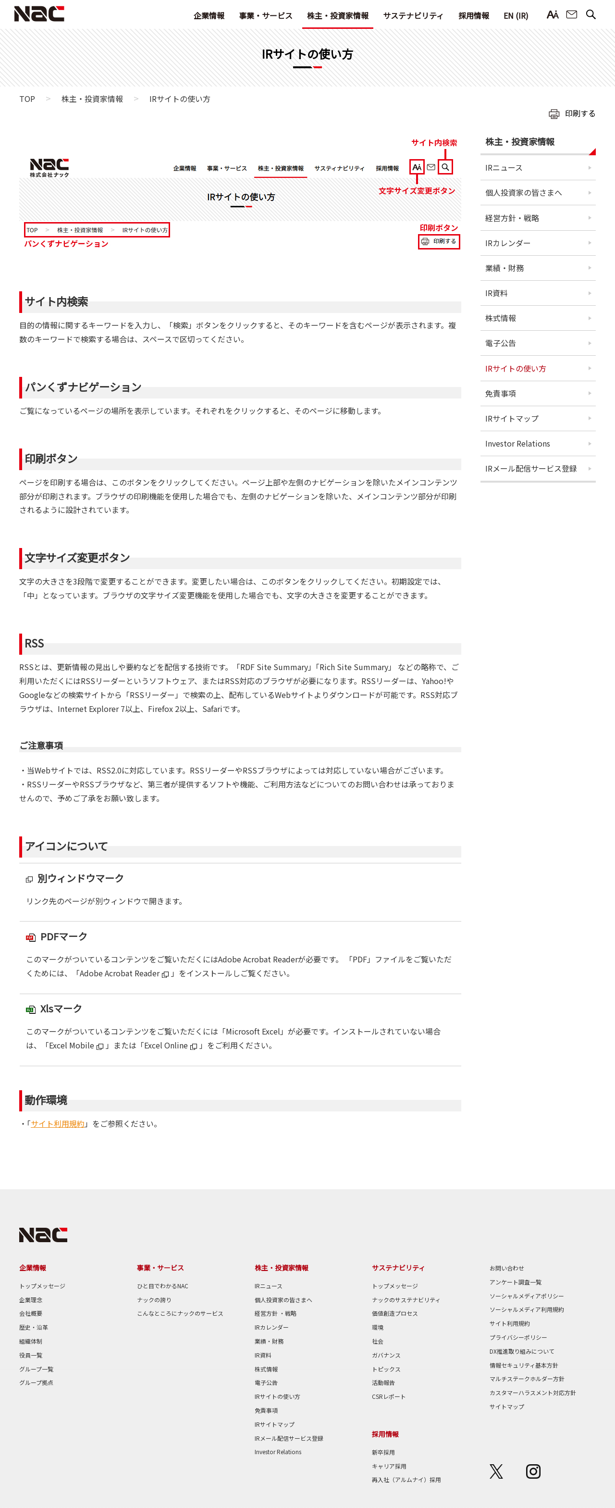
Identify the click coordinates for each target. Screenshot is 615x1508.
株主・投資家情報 (338, 15)
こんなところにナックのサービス (180, 1313)
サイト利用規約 (58, 1123)
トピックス (386, 1369)
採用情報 (473, 15)
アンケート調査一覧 (515, 1282)
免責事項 (500, 393)
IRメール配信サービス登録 (531, 468)
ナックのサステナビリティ (406, 1300)
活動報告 (383, 1382)
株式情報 (500, 318)
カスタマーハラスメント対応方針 (533, 1392)
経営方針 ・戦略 (275, 1313)
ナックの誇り (154, 1300)
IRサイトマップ (512, 418)
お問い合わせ (571, 15)
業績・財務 (504, 268)
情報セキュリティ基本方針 (524, 1365)
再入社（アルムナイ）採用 (406, 1479)
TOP (27, 98)
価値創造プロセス (395, 1313)
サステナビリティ (413, 15)
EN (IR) (516, 15)
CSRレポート (389, 1396)
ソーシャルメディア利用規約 (527, 1309)
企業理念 (30, 1300)
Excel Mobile (71, 1045)
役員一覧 (30, 1355)
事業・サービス (266, 15)
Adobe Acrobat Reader (120, 973)
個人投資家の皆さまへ (523, 192)
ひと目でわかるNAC (162, 1286)
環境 (377, 1327)
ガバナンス (386, 1355)
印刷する (580, 113)
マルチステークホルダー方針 (527, 1378)
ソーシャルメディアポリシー (527, 1296)
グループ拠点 (36, 1382)
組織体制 (30, 1341)
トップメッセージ (42, 1286)
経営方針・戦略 (512, 218)
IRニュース (504, 167)
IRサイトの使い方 (515, 368)
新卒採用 (383, 1452)
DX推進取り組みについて (522, 1351)
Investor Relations (517, 443)
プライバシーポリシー (518, 1337)
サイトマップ (507, 1406)
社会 (377, 1341)
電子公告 (500, 343)
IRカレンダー (508, 243)
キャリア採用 (389, 1466)
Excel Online (166, 1045)
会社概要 (30, 1313)
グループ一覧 (36, 1369)
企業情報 (209, 15)
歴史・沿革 (33, 1327)
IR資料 (496, 293)
